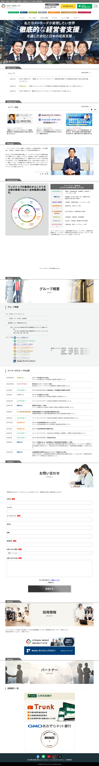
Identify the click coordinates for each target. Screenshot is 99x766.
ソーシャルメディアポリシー (57, 759)
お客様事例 (69, 759)
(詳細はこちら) (55, 580)
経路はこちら (84, 348)
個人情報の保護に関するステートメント (38, 759)
